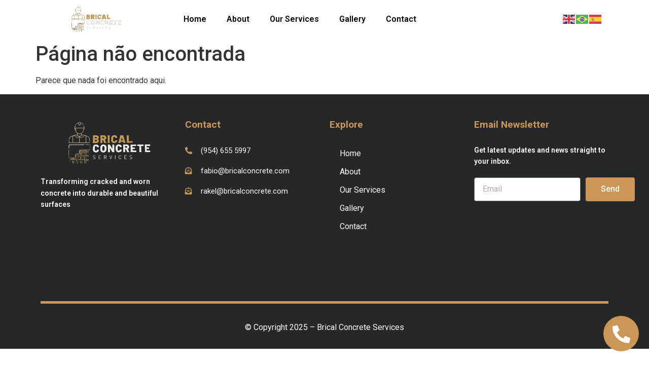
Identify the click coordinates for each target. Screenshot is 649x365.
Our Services (294, 19)
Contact (401, 19)
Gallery (352, 19)
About (238, 19)
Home (195, 19)
